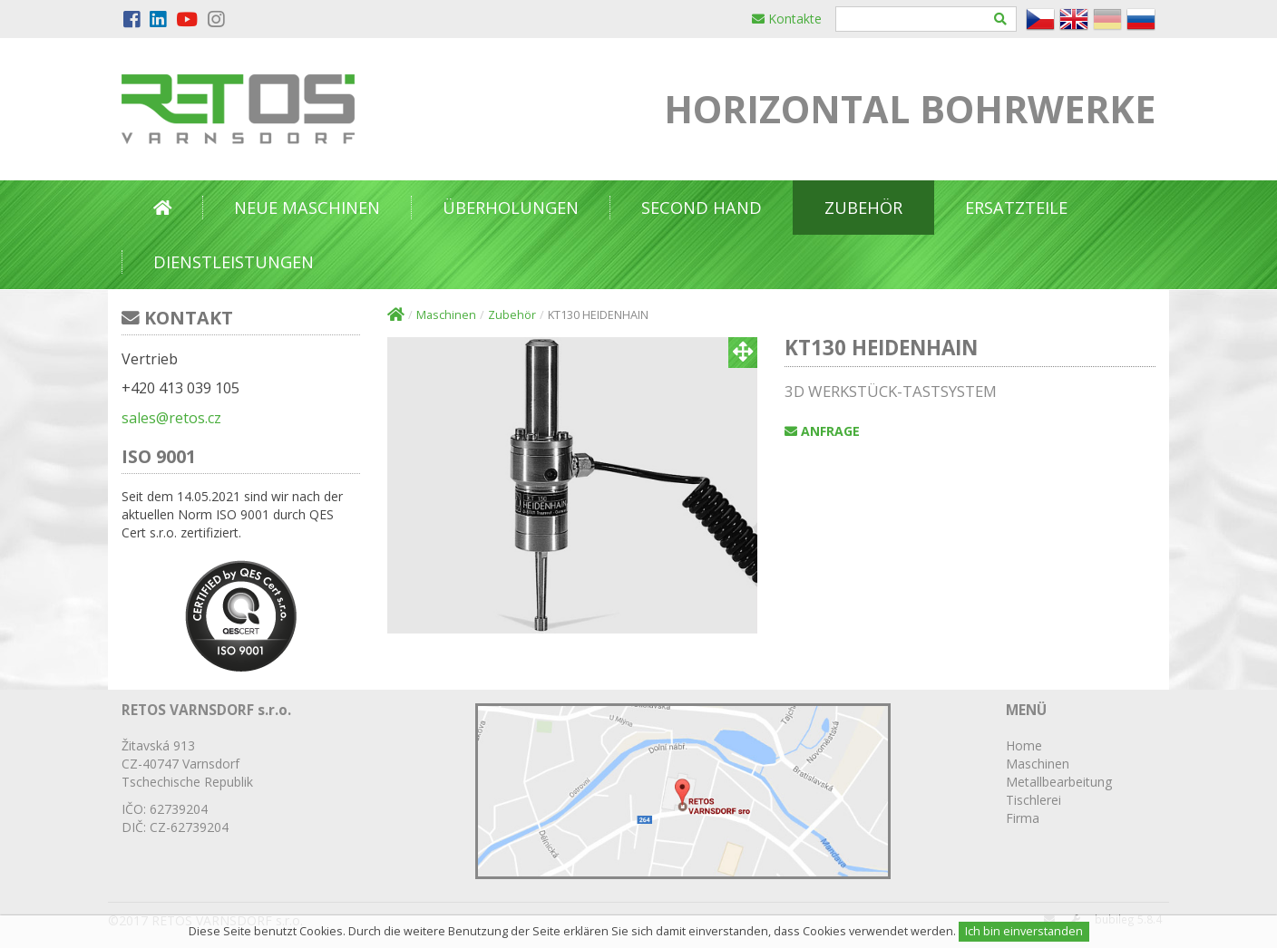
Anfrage (822, 431)
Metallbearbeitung (1059, 781)
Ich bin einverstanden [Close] (1024, 931)
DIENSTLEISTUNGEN (233, 262)
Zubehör (863, 207)
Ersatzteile (1016, 207)
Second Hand (701, 207)
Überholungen (511, 207)
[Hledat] (1001, 19)
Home (1024, 745)
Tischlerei (1033, 799)
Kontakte (787, 18)
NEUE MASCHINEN (307, 207)
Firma (1022, 818)
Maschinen (446, 315)
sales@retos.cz (171, 418)
